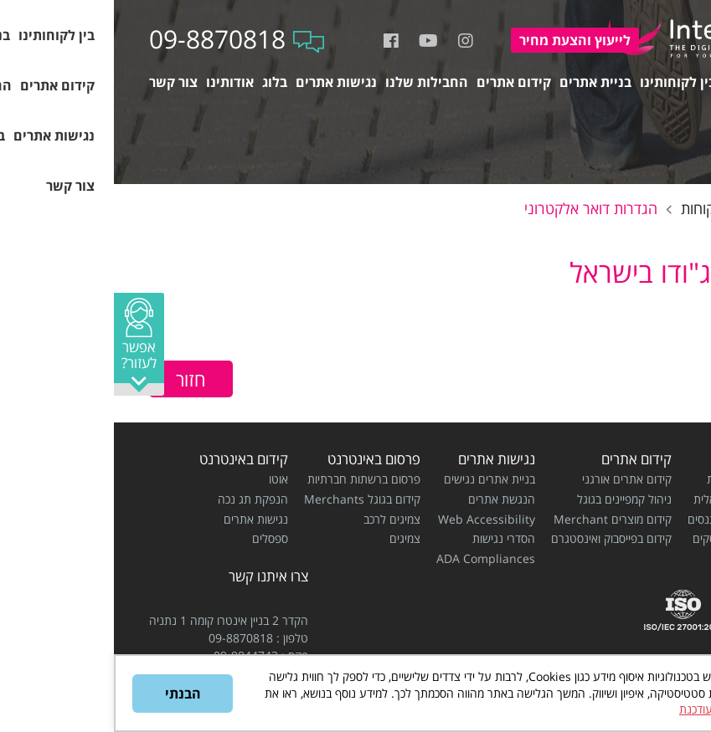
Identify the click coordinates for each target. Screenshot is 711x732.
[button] (25, 344)
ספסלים (156, 538)
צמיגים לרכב (278, 519)
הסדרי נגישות (389, 538)
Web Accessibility (372, 519)
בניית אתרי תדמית (634, 479)
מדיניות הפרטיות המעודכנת (629, 709)
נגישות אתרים (382, 459)
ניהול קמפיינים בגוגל (510, 499)
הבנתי (69, 693)
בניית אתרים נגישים (375, 479)
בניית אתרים (641, 459)
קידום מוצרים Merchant (499, 519)
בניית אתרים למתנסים (625, 519)
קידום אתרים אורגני (513, 479)
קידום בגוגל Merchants (248, 499)
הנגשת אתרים (387, 499)
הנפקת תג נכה (139, 499)
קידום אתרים (522, 459)
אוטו (164, 479)
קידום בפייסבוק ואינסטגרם (497, 538)
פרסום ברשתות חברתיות (250, 479)
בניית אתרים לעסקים (627, 538)
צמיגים (291, 538)
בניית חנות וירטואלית (628, 499)
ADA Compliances (371, 558)
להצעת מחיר (461, 40)
